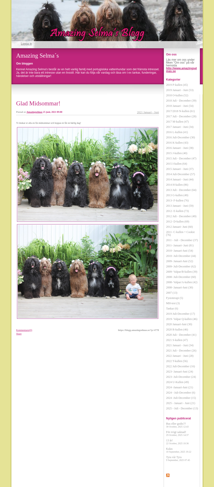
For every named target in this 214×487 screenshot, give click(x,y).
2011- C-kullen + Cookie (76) (180, 233)
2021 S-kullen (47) (177, 340)
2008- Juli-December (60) (181, 277)
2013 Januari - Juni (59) (180, 205)
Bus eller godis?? (177, 425)
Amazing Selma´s (37, 55)
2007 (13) (171, 292)
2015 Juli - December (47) (181, 158)
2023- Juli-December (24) (181, 377)
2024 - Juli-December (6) (180, 392)
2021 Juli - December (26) (181, 350)
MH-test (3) (173, 303)
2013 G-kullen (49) (177, 195)
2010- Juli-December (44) (181, 256)
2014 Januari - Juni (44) (180, 179)
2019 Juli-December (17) (180, 313)
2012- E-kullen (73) (177, 211)
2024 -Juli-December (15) (181, 398)
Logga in (26, 43)
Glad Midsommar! (38, 103)
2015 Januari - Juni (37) (180, 169)
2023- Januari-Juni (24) (179, 371)
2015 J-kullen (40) (176, 153)
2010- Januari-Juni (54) (179, 250)
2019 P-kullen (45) (177, 85)
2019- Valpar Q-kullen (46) (182, 319)
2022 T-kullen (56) (177, 361)
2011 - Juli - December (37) (182, 240)
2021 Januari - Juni (148, 112)
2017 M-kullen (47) (177, 121)
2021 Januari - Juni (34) (180, 345)
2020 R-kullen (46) (177, 329)
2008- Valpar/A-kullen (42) (182, 282)
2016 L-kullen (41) (177, 132)
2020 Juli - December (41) (181, 334)
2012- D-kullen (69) (177, 221)
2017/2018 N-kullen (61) (180, 111)
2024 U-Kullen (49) (177, 382)
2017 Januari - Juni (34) (180, 127)
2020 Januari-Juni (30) (179, 324)
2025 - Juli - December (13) (182, 408)
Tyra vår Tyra (178, 458)
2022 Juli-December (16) (180, 366)
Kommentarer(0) (24, 330)
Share (19, 333)
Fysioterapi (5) (174, 298)
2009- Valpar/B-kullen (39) (181, 271)
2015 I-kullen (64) (176, 163)
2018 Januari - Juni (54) (180, 106)
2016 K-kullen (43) (177, 142)
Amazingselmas (35, 112)
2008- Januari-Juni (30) (179, 287)
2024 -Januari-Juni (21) (179, 387)
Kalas (178, 450)
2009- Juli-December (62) (181, 266)
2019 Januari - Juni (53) (180, 90)
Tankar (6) (172, 308)
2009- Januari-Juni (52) (179, 261)
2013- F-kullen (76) (177, 200)
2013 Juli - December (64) (181, 190)
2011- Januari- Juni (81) (180, 245)
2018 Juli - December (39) (181, 100)
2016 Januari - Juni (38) (180, 148)
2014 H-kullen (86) (177, 184)
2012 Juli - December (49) (181, 216)
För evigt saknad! (177, 433)
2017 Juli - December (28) (181, 116)
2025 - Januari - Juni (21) (180, 403)
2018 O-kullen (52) (177, 95)
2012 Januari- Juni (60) (179, 226)
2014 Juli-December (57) (180, 174)
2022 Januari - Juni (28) (180, 355)
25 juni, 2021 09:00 (52, 112)
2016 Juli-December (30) (180, 137)
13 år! (177, 442)
